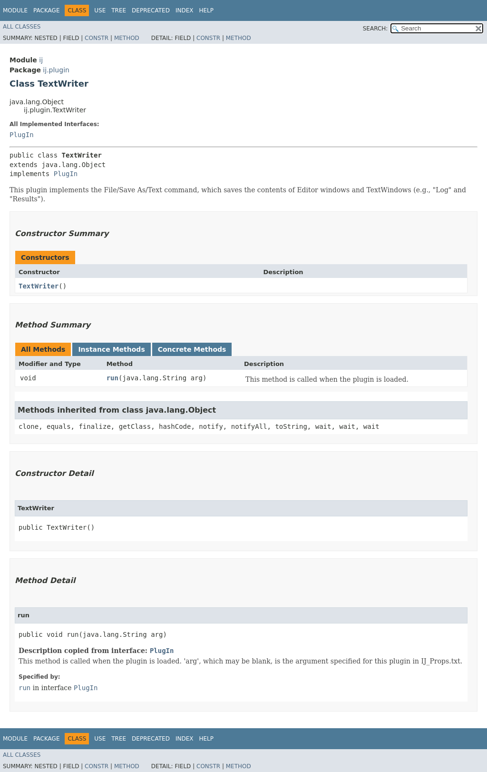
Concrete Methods (192, 349)
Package (46, 10)
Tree (118, 10)
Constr (96, 38)
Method (126, 38)
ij (41, 60)
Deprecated (151, 10)
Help (206, 10)
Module (15, 10)
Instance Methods (111, 349)
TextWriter (38, 286)
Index (184, 10)
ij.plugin (56, 70)
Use (100, 10)
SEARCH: (375, 28)
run (112, 378)
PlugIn (22, 135)
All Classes (21, 26)
